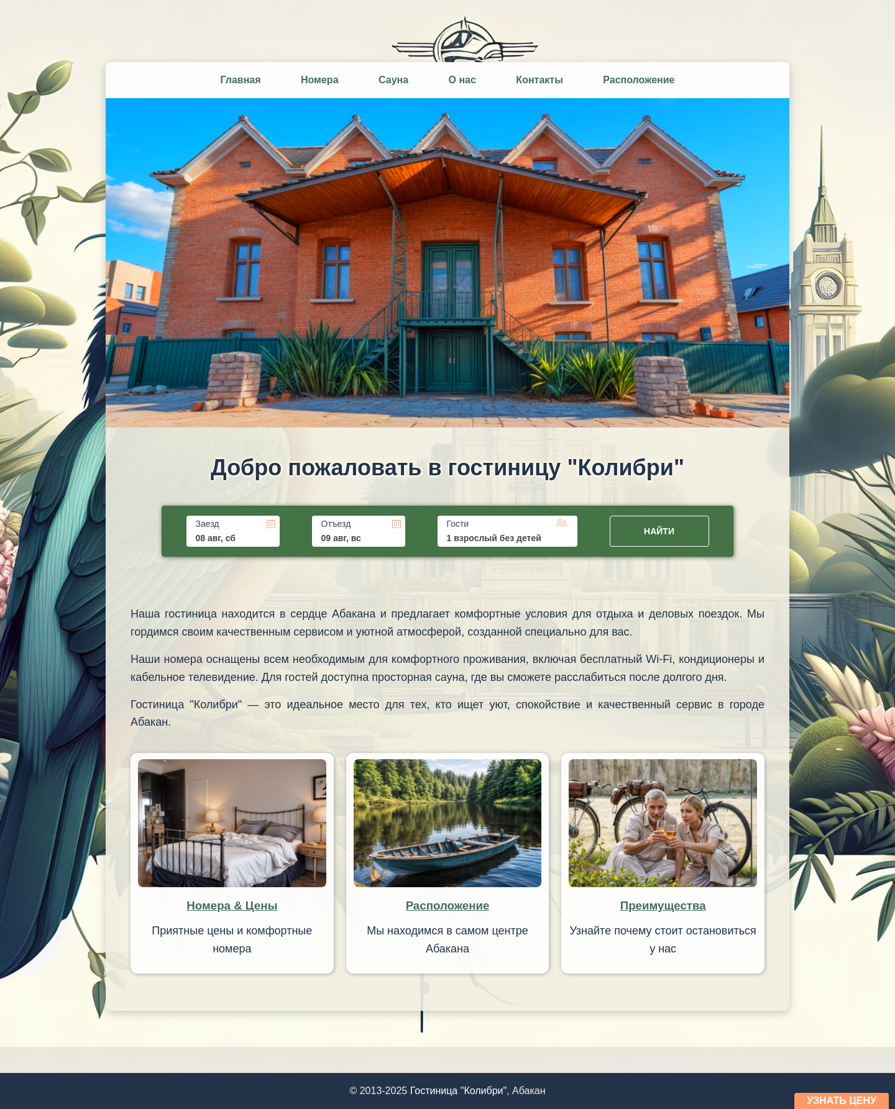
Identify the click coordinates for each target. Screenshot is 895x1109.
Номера (320, 80)
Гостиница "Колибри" (458, 1090)
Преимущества (663, 905)
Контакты (539, 80)
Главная (240, 80)
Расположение (638, 80)
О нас (462, 80)
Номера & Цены (231, 905)
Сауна (393, 80)
